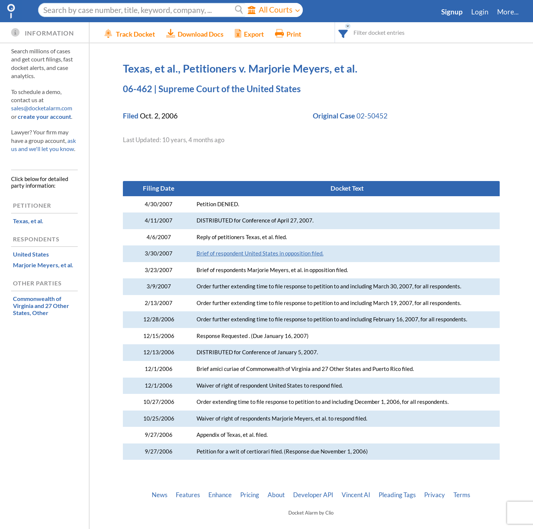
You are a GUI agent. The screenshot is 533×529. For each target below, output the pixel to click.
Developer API (313, 495)
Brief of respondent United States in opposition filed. (260, 253)
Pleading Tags (397, 495)
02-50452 (372, 116)
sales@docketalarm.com (41, 107)
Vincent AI (356, 495)
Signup (452, 12)
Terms (461, 495)
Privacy (434, 495)
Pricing (249, 495)
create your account (44, 116)
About (276, 495)
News (159, 495)
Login (480, 12)
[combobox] (343, 32)
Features (188, 495)
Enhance (220, 495)
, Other (41, 305)
